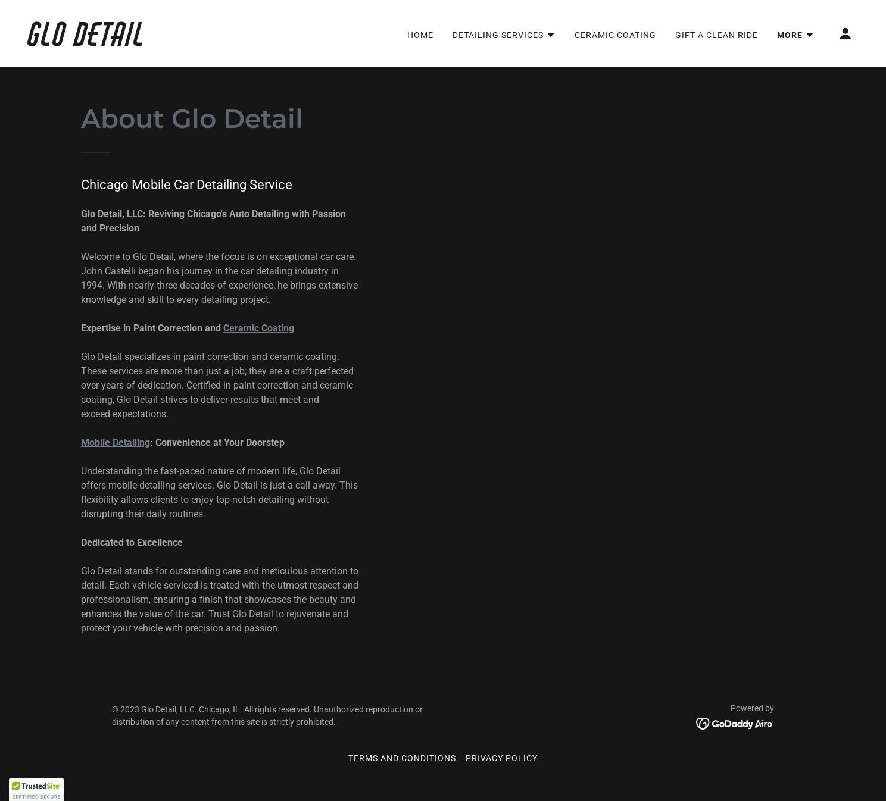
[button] (504, 35)
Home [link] (420, 35)
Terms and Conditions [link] (402, 758)
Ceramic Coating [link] (615, 35)
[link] (145, 42)
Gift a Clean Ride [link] (716, 35)
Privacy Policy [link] (502, 758)
